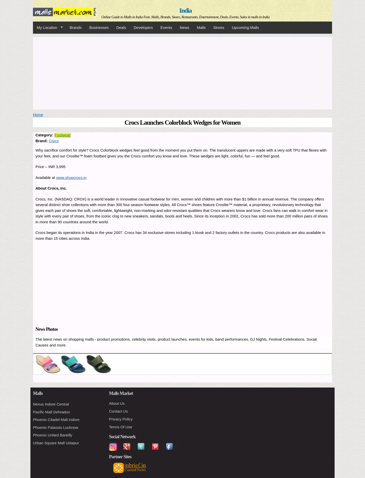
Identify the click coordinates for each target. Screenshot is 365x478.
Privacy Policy (121, 419)
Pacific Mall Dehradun (51, 412)
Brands (76, 27)
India (185, 10)
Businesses (99, 27)
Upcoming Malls (245, 27)
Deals (121, 27)
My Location (48, 27)
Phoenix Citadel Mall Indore (56, 419)
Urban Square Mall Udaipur (56, 443)
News (184, 27)
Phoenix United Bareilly (52, 435)
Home (38, 115)
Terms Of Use (120, 427)
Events (166, 27)
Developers (143, 27)
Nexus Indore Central (51, 404)
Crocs (54, 141)
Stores (218, 27)
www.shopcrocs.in (71, 177)
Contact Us (118, 411)
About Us (117, 403)
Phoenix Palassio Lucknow (55, 427)
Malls (201, 27)
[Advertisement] (182, 72)
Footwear (62, 135)
